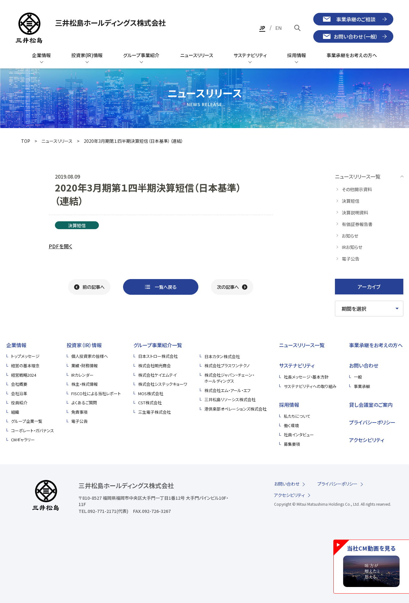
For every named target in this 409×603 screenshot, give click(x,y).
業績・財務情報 (84, 366)
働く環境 (291, 425)
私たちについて (297, 416)
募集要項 (292, 444)
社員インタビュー (299, 435)
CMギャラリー (23, 440)
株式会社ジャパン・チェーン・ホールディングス (229, 378)
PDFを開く (60, 246)
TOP (25, 141)
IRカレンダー (82, 375)
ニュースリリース (57, 141)
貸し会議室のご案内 (371, 404)
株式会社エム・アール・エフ (227, 390)
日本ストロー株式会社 (158, 356)
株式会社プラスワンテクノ (227, 366)
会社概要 (19, 384)
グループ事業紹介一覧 (157, 345)
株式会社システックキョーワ (162, 384)
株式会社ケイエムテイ (157, 375)
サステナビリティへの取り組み (310, 386)
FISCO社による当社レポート (96, 393)
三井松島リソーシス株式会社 (230, 399)
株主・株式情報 (84, 384)
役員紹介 (19, 403)
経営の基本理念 (25, 366)
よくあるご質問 (84, 403)
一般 (358, 377)
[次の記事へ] (232, 287)
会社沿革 (19, 393)
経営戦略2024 (23, 375)
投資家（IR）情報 (84, 345)
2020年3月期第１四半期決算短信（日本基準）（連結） (133, 141)
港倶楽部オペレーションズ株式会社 (235, 409)
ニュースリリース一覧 (302, 345)
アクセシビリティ (366, 440)
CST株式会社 (150, 403)
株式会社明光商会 (154, 366)
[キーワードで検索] (297, 28)
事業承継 (362, 386)
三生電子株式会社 (154, 412)
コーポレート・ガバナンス (32, 430)
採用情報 (289, 404)
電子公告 (79, 421)
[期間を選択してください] (369, 308)
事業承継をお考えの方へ (376, 345)
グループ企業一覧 (26, 421)
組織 (15, 412)
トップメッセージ (25, 356)
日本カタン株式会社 (222, 356)
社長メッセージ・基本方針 (306, 377)
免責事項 (79, 412)
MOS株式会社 (150, 393)
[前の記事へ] (89, 287)
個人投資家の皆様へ (89, 356)
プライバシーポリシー (372, 422)
